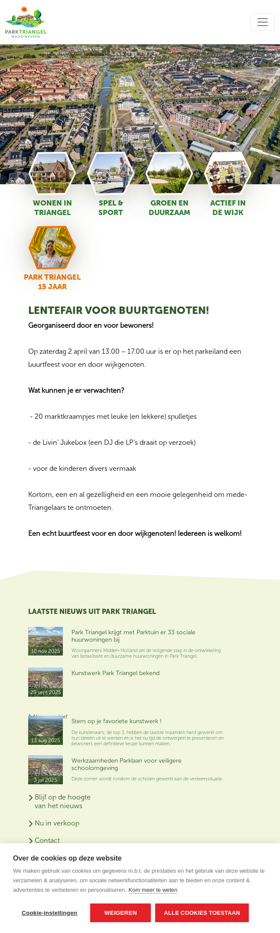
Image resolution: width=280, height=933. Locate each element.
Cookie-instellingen (49, 913)
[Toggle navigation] (263, 22)
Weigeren (120, 913)
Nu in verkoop (57, 823)
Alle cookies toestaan (202, 913)
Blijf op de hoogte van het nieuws (63, 801)
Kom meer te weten (153, 890)
